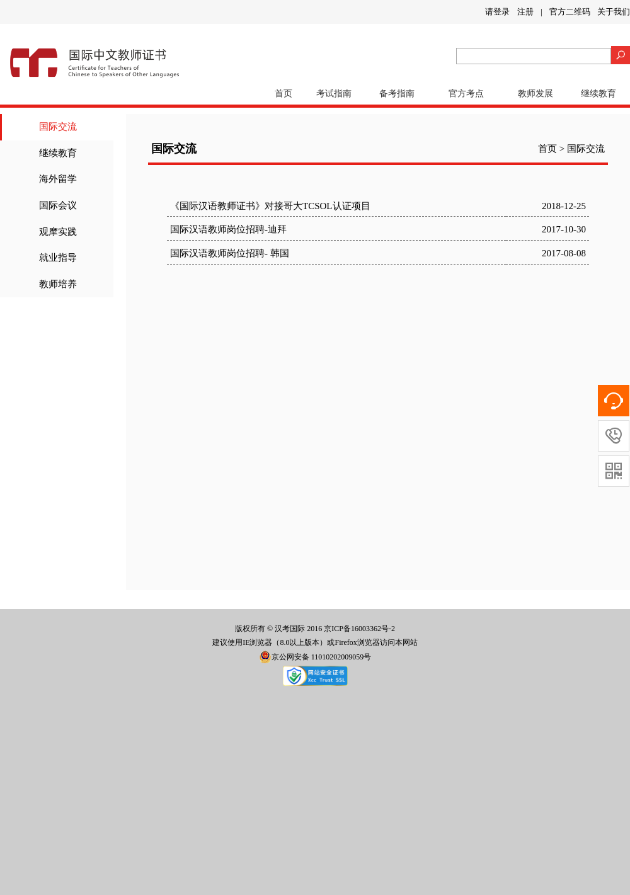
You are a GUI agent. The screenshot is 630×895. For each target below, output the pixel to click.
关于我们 (613, 11)
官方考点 (466, 93)
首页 (283, 93)
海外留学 (58, 179)
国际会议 (58, 205)
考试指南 (334, 93)
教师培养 (58, 284)
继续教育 (598, 93)
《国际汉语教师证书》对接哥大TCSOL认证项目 (270, 206)
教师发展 (535, 93)
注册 (525, 11)
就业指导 (58, 258)
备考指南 (397, 93)
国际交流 (58, 127)
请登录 (497, 11)
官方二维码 (569, 11)
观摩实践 (58, 232)
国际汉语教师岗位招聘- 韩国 (229, 253)
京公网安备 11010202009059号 (315, 657)
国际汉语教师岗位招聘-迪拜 (228, 229)
